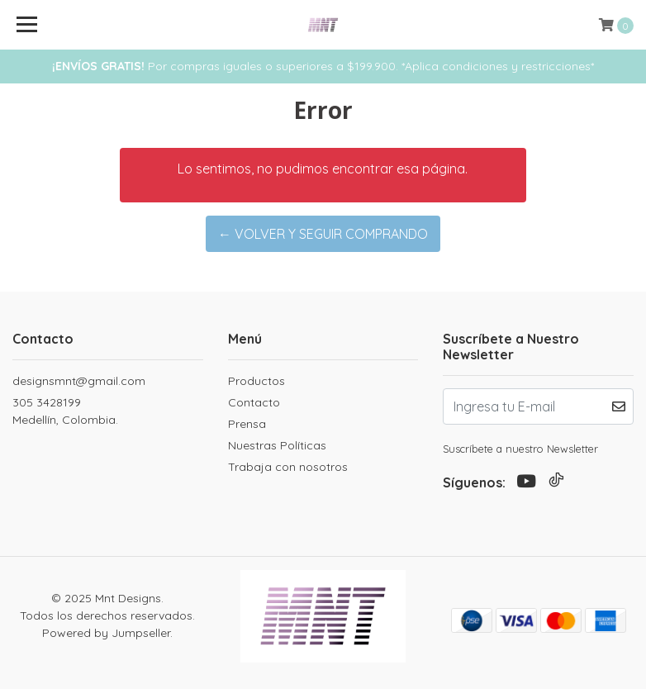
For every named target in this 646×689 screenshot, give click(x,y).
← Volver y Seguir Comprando (323, 234)
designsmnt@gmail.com (78, 380)
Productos (256, 380)
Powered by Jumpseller (106, 632)
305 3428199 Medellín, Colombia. (65, 411)
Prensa (247, 423)
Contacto (254, 402)
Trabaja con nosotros (288, 466)
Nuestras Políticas (277, 445)
